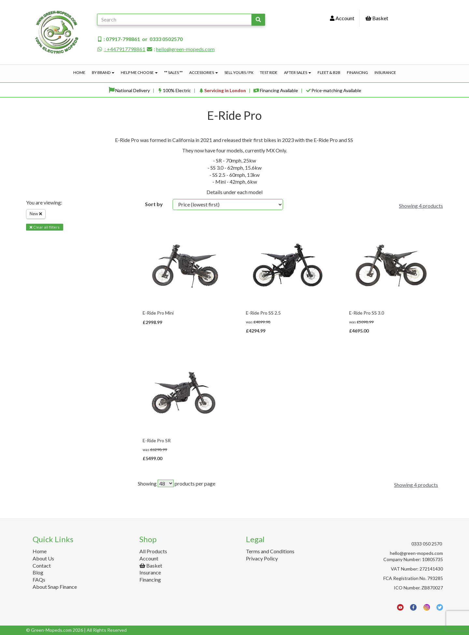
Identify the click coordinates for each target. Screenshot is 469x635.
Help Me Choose (139, 72)
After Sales (297, 72)
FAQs (39, 579)
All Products (153, 551)
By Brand (103, 72)
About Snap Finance (55, 587)
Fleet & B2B (329, 72)
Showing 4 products (421, 206)
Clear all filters (45, 227)
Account (342, 18)
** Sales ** (173, 72)
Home (79, 72)
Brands (37, 277)
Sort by (154, 204)
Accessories (203, 72)
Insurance (385, 72)
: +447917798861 (121, 49)
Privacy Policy (262, 558)
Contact (42, 565)
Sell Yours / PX (238, 72)
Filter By (38, 250)
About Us (43, 558)
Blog (38, 572)
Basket (376, 18)
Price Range (42, 303)
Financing (357, 72)
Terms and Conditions (270, 551)
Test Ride (268, 72)
